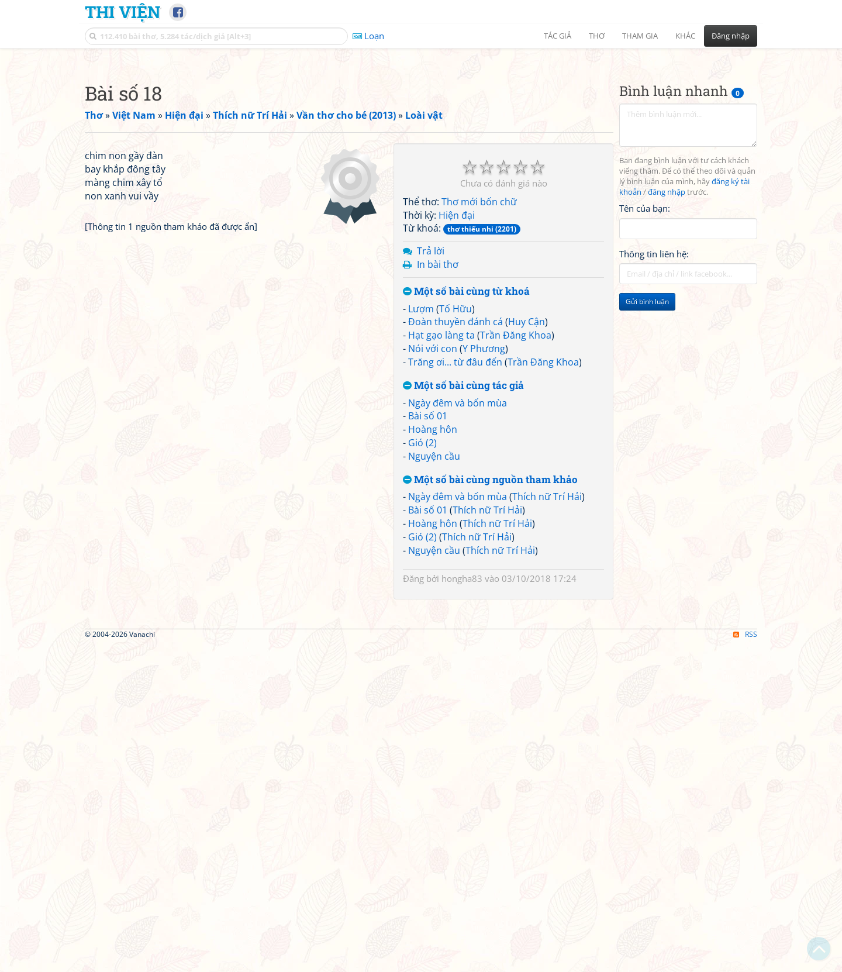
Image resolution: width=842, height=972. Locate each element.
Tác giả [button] (557, 35)
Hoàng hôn (432, 593)
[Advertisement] (421, 137)
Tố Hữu (455, 472)
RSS (745, 962)
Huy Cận (526, 485)
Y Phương (484, 512)
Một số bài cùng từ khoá (466, 455)
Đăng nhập (731, 35)
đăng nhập (666, 356)
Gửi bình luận (647, 465)
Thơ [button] (597, 35)
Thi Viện (122, 12)
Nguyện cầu (434, 619)
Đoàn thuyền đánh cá (455, 485)
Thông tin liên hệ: (654, 417)
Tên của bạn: (644, 372)
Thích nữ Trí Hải (547, 660)
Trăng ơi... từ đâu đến (455, 525)
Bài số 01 (427, 579)
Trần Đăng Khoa (515, 498)
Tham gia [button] (640, 35)
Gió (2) (422, 606)
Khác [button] (685, 35)
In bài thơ (437, 428)
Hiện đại (457, 379)
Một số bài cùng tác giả (463, 549)
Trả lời (430, 414)
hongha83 (461, 742)
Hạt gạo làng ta (441, 498)
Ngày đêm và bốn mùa (457, 566)
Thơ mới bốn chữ (479, 365)
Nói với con (432, 512)
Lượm (421, 472)
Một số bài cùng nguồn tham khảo (490, 643)
